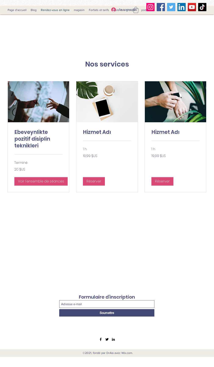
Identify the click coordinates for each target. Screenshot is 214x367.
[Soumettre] (106, 313)
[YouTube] (192, 7)
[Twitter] (171, 7)
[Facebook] (161, 7)
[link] (38, 139)
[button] (136, 10)
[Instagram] (150, 7)
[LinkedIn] (181, 7)
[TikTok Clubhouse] (202, 7)
